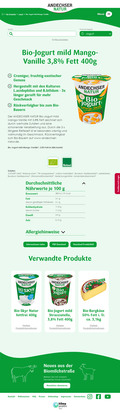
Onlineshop (53, 396)
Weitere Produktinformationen (26, 326)
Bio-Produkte (11, 14)
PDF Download (59, 244)
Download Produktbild (83, 244)
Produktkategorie (86, 29)
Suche (10, 29)
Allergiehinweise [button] (42, 231)
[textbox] (87, 33)
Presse (42, 396)
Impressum (66, 396)
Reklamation (23, 396)
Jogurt (21, 14)
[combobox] (96, 33)
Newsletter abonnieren (57, 385)
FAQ (34, 396)
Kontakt (11, 396)
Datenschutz (79, 396)
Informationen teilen (35, 244)
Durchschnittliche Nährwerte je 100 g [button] (45, 185)
